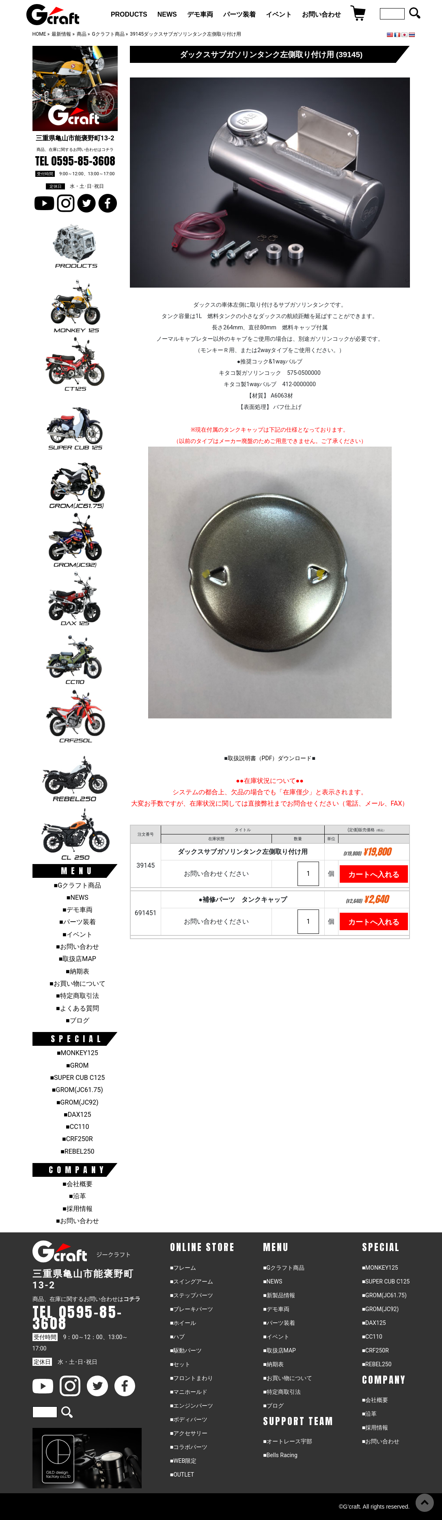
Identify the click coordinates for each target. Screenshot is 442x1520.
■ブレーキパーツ (191, 1309)
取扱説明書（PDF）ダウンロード (270, 758)
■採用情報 (78, 1209)
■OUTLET (182, 1474)
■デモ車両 (78, 910)
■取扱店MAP (77, 959)
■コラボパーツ (188, 1447)
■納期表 (77, 971)
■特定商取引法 (77, 996)
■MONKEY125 (77, 1053)
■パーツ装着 (77, 922)
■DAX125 (77, 1114)
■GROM (77, 1065)
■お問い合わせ (77, 946)
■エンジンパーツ (191, 1405)
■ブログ (77, 1020)
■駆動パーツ (186, 1350)
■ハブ (177, 1336)
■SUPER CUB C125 (77, 1077)
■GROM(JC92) (77, 1102)
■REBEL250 (77, 1151)
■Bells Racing (280, 1455)
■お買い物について (78, 983)
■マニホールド (188, 1392)
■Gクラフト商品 (77, 885)
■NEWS (77, 897)
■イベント (78, 934)
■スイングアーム (191, 1281)
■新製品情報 (279, 1295)
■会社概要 (78, 1184)
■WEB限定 (183, 1461)
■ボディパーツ (188, 1419)
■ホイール (183, 1323)
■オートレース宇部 (287, 1441)
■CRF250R (77, 1139)
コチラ (107, 149)
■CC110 (77, 1127)
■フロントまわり (191, 1378)
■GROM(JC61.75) (77, 1090)
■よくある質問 (77, 1008)
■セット (180, 1364)
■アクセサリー (188, 1433)
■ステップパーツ (191, 1295)
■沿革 (77, 1196)
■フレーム (183, 1267)
